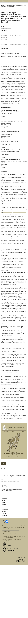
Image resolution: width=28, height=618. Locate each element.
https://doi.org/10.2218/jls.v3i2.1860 (11, 53)
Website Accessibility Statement (11, 540)
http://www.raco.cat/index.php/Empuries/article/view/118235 (14, 203)
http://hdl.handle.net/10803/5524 (10, 384)
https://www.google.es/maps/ (15, 327)
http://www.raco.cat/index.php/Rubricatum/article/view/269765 (14, 272)
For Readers (4, 511)
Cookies (14, 539)
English (3, 500)
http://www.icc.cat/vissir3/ (6, 335)
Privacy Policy (9, 539)
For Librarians (4, 515)
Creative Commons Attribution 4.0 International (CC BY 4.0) (13, 529)
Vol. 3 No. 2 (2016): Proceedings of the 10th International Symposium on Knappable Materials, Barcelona (14, 6)
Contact (4, 539)
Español (3, 502)
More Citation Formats (6, 493)
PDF (4, 463)
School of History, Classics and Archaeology (11, 533)
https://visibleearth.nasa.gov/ (7, 366)
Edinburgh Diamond (9, 537)
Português (4, 504)
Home (2, 4)
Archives (6, 4)
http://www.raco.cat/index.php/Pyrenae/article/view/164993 (13, 212)
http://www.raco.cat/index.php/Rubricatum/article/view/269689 (14, 299)
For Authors (4, 513)
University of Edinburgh (15, 536)
